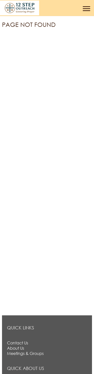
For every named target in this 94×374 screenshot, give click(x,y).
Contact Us (17, 342)
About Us (15, 348)
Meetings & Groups (25, 353)
